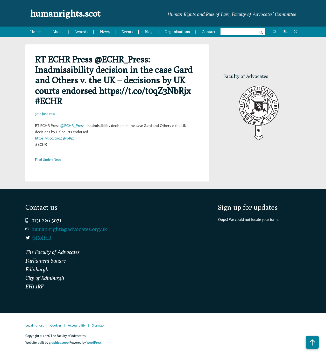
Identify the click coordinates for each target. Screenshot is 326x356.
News (57, 159)
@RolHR (41, 238)
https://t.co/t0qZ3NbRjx (54, 138)
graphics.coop (59, 342)
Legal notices (34, 325)
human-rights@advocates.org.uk (69, 229)
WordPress (94, 342)
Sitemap (98, 325)
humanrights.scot (68, 13)
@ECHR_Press (72, 125)
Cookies (55, 325)
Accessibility (76, 325)
